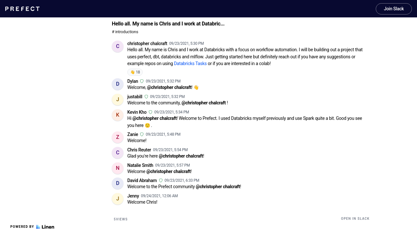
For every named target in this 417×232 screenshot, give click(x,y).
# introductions (125, 31)
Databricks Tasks (190, 63)
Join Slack (394, 8)
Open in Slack (355, 218)
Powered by (32, 227)
